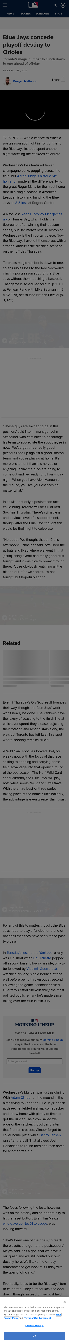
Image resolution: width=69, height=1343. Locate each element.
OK (34, 1335)
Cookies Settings (34, 1325)
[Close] (65, 1302)
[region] (34, 1320)
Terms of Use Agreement (37, 1318)
